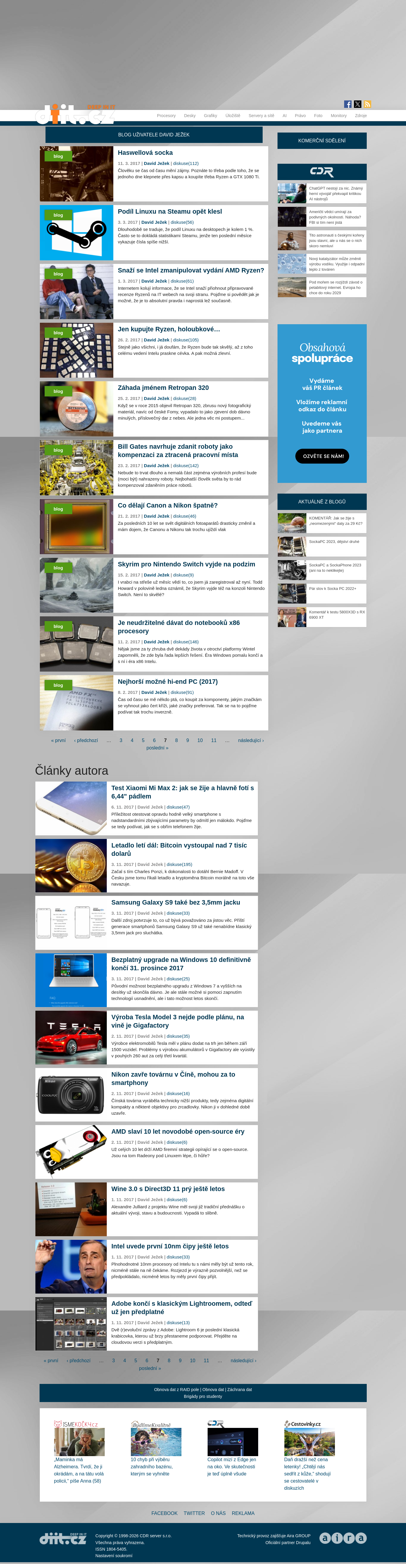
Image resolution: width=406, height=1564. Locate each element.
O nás (218, 1513)
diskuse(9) (183, 574)
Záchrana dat (239, 1389)
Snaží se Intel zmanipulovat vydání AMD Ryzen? (191, 270)
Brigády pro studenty (203, 1396)
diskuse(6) (177, 1142)
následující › (251, 740)
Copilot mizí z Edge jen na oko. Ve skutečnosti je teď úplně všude (232, 1466)
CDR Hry (322, 172)
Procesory (166, 115)
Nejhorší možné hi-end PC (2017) (168, 681)
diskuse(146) (186, 641)
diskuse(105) (186, 339)
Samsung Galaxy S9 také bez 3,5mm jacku (176, 902)
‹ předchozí (86, 740)
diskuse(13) (178, 1322)
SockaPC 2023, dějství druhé (334, 541)
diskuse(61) (182, 280)
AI (284, 115)
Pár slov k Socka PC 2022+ (333, 588)
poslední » (158, 747)
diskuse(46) (184, 516)
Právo (300, 115)
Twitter (194, 1513)
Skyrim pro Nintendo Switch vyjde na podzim (186, 564)
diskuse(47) (178, 806)
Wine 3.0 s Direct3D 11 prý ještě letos (168, 1189)
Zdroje (361, 115)
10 (200, 740)
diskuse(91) (182, 692)
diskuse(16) (178, 1093)
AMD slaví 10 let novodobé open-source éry (178, 1131)
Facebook (164, 1513)
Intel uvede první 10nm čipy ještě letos (170, 1246)
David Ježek (157, 163)
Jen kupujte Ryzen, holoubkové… (169, 329)
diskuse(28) (184, 398)
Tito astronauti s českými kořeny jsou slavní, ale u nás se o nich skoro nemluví (336, 240)
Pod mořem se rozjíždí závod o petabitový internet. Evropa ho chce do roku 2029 (336, 287)
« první (58, 740)
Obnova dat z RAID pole (176, 1389)
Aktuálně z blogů (322, 501)
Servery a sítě (261, 115)
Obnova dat (213, 1389)
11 (214, 740)
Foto (318, 115)
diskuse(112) (186, 163)
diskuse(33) (178, 913)
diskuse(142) (186, 465)
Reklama (243, 1513)
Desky (190, 115)
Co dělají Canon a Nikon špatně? (168, 505)
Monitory (339, 115)
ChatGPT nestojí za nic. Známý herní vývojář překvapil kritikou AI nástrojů (336, 193)
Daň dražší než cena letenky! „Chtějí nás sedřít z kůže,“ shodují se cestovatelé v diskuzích (307, 1474)
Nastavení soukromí (114, 1555)
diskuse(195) (179, 864)
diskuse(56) (182, 222)
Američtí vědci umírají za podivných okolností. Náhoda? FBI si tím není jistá (335, 217)
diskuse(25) (178, 978)
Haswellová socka (145, 152)
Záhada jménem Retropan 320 (163, 387)
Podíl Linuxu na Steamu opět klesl (170, 211)
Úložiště (232, 115)
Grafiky (210, 115)
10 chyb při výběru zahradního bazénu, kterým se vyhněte (152, 1466)
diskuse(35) (178, 1036)
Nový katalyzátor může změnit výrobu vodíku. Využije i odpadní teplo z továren (337, 264)
